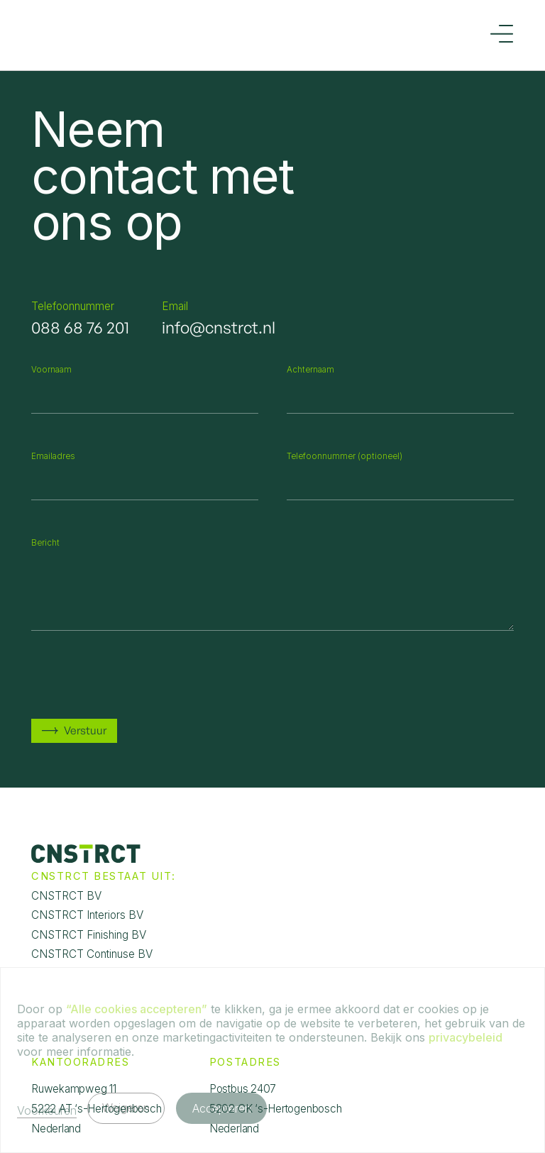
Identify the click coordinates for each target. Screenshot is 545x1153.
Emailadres (53, 456)
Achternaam (310, 370)
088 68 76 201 (80, 327)
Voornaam (51, 370)
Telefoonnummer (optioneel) (344, 456)
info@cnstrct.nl (218, 327)
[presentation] (139, 674)
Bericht (45, 543)
